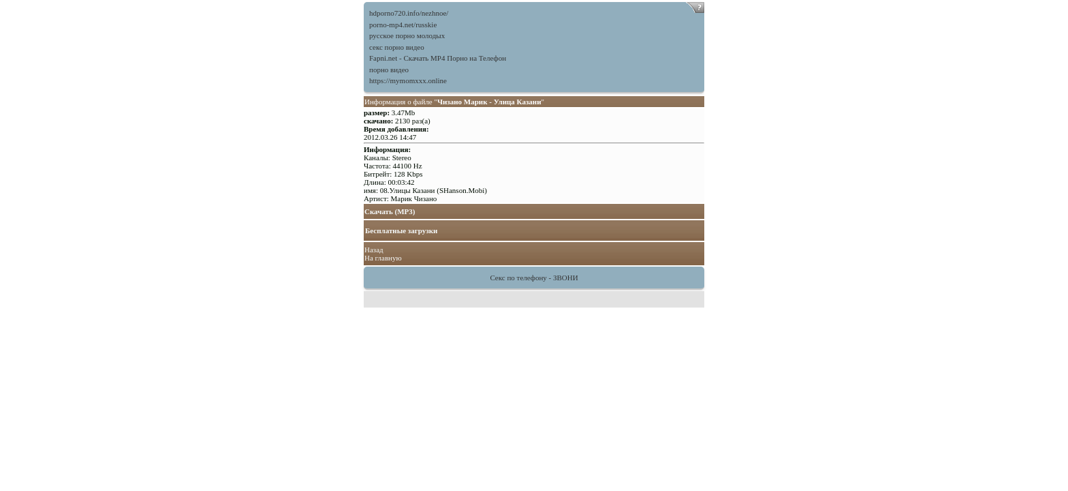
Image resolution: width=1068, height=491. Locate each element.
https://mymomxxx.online (408, 80)
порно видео (389, 69)
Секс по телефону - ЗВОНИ (534, 277)
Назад (373, 250)
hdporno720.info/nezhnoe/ (408, 13)
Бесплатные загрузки (401, 230)
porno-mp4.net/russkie (403, 24)
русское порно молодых (407, 35)
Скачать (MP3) (389, 211)
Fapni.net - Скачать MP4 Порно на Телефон (437, 58)
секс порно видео (396, 47)
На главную (383, 258)
